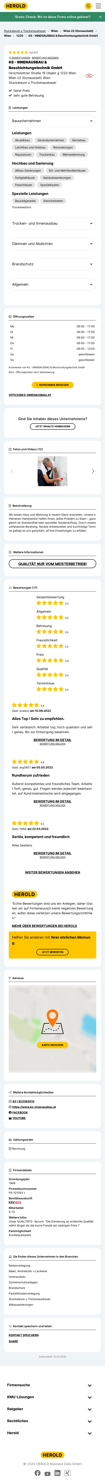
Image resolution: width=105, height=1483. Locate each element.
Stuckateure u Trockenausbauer (30, 1299)
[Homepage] (16, 6)
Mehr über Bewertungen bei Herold (44, 926)
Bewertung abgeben (45, 57)
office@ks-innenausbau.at (30, 395)
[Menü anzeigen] (98, 6)
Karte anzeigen (52, 1045)
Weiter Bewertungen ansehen (52, 872)
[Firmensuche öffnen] (88, 6)
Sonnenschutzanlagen (23, 1282)
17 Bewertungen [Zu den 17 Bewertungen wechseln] (19, 57)
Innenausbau (17, 1276)
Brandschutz (17, 1287)
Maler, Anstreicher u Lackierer (28, 1271)
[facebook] (38, 1473)
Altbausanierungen (21, 1304)
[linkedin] (57, 1473)
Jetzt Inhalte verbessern (52, 426)
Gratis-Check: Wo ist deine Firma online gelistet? (52, 17)
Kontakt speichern (24, 1335)
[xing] (67, 1473)
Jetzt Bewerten (52, 952)
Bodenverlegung (19, 1265)
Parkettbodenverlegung (24, 1293)
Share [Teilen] (13, 1341)
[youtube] (48, 1473)
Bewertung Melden (52, 743)
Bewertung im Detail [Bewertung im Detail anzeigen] (52, 740)
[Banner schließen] (100, 17)
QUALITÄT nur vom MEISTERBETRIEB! (52, 564)
